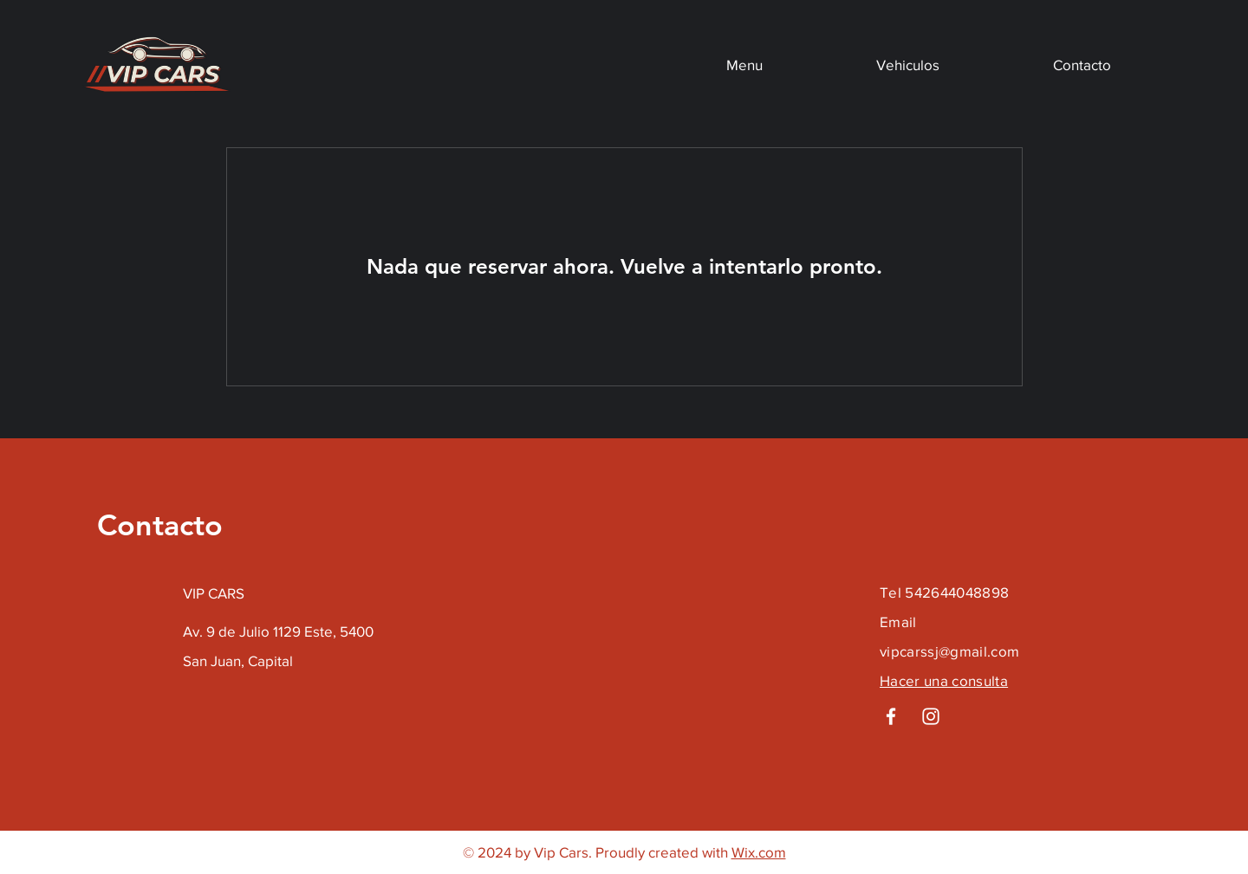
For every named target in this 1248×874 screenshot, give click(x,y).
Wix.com (758, 852)
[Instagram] (931, 716)
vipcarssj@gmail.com (949, 651)
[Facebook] (891, 716)
